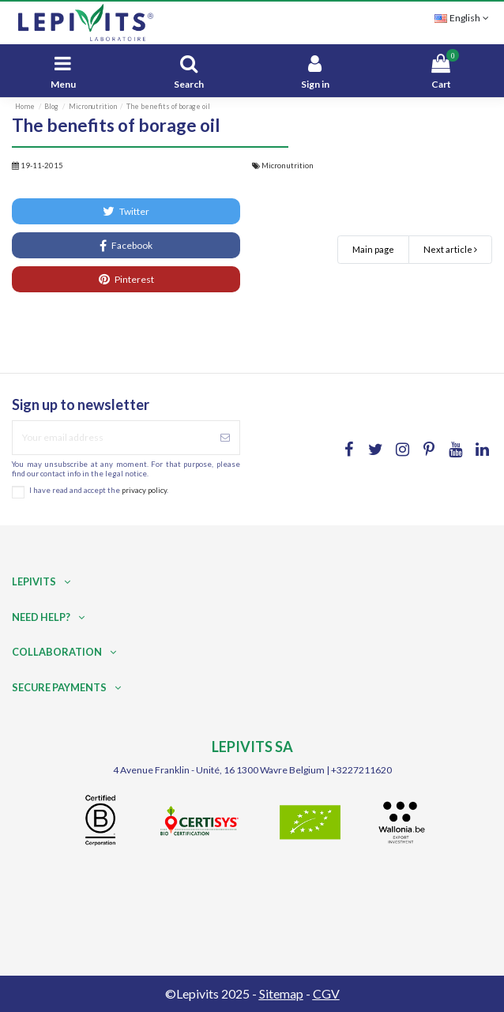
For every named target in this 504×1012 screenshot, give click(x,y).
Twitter (126, 211)
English (463, 18)
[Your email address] (112, 437)
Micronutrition (287, 165)
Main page (373, 249)
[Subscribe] (225, 437)
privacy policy (144, 490)
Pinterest (126, 279)
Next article (450, 249)
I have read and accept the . (98, 490)
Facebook (126, 245)
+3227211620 (361, 770)
